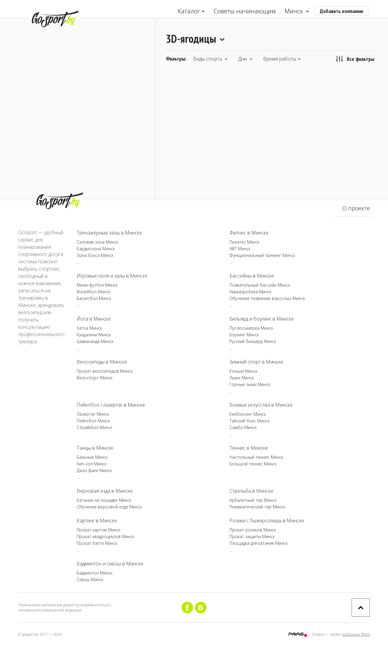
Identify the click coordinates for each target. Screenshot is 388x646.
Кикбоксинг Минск (247, 414)
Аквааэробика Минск (250, 292)
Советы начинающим (245, 11)
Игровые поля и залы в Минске (112, 275)
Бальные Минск (92, 457)
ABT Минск (239, 248)
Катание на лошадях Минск (104, 500)
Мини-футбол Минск (97, 285)
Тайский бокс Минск (249, 421)
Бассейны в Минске (251, 275)
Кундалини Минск (94, 335)
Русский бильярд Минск (252, 341)
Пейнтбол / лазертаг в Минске (111, 404)
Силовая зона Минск (97, 242)
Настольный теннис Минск (256, 457)
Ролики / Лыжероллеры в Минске (266, 520)
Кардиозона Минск (96, 248)
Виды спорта (210, 58)
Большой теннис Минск (252, 464)
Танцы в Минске (95, 448)
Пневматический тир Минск (257, 507)
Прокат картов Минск (98, 530)
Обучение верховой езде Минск (109, 507)
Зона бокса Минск (95, 255)
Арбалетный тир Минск (252, 500)
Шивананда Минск (95, 341)
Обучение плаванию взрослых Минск (267, 298)
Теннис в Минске (248, 448)
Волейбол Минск (93, 292)
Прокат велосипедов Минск (104, 371)
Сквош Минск (90, 579)
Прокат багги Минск (97, 543)
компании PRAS (356, 634)
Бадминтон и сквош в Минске (110, 563)
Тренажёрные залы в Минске (109, 232)
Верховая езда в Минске (105, 491)
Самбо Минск (243, 427)
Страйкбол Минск (94, 427)
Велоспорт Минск (94, 378)
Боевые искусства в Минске (261, 404)
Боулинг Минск (244, 335)
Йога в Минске (94, 318)
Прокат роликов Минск (252, 530)
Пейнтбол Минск (93, 421)
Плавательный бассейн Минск (259, 285)
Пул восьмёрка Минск (251, 328)
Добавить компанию (341, 11)
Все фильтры (355, 58)
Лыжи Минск (241, 378)
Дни (245, 58)
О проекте (356, 208)
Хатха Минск (89, 328)
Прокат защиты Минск (252, 536)
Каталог (191, 11)
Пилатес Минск (244, 242)
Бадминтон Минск (94, 573)
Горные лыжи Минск (249, 384)
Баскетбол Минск (94, 298)
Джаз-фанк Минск (94, 470)
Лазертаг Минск (93, 414)
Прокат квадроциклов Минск (105, 536)
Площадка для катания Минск (258, 543)
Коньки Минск (243, 371)
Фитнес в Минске (249, 232)
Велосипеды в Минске (102, 361)
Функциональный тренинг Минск (262, 255)
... (78, 262)
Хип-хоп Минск (91, 464)
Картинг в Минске (97, 520)
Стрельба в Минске (251, 491)
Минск (297, 11)
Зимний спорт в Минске (256, 361)
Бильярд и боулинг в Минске (261, 318)
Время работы (282, 58)
